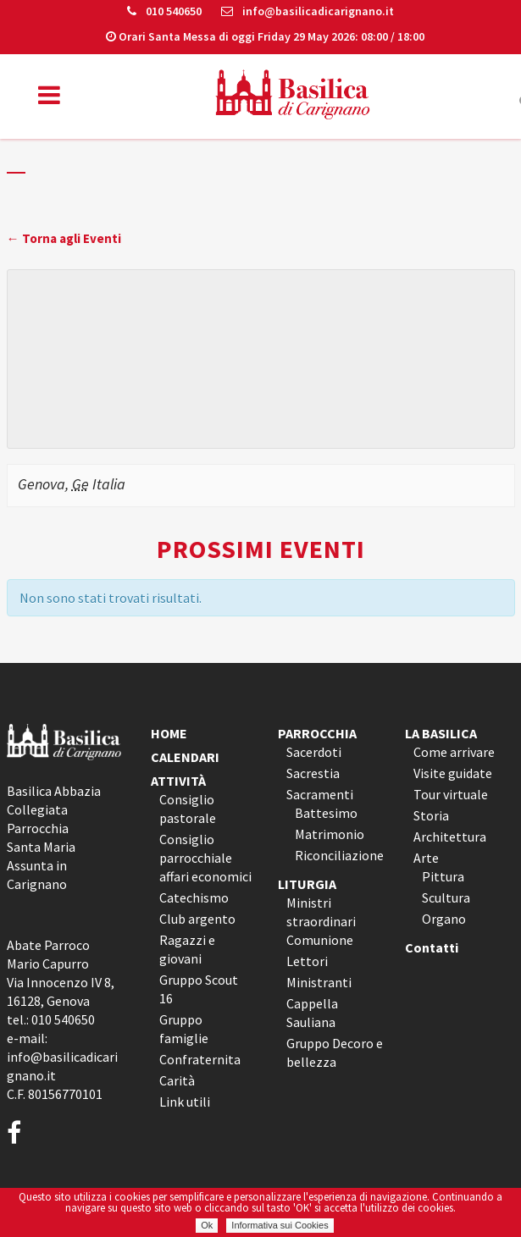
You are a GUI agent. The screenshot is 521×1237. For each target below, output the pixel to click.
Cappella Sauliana (312, 1012)
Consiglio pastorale (187, 808)
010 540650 (164, 11)
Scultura (446, 897)
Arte (426, 857)
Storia (431, 815)
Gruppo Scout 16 (198, 989)
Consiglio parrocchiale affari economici (205, 858)
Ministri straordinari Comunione (321, 921)
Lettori (307, 961)
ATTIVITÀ (178, 780)
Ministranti (319, 982)
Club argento (197, 918)
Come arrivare (454, 751)
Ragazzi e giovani (187, 949)
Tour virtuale (450, 794)
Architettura (449, 836)
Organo (444, 918)
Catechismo (194, 897)
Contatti (431, 947)
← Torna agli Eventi (64, 238)
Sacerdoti (313, 751)
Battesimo (326, 812)
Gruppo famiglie (183, 1028)
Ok (207, 1225)
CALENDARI (185, 756)
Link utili (184, 1101)
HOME (169, 733)
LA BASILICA (441, 733)
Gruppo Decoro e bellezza (334, 1052)
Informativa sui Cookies (279, 1225)
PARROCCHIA (317, 733)
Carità (177, 1080)
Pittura (443, 876)
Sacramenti (319, 794)
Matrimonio (329, 834)
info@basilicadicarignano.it (307, 11)
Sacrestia (313, 773)
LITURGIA (307, 883)
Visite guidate (452, 773)
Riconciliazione (339, 855)
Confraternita (200, 1059)
